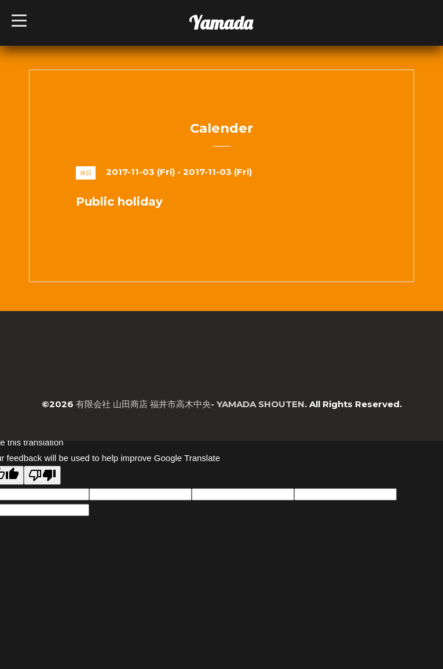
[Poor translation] (42, 475)
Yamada (220, 22)
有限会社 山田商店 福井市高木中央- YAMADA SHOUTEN (190, 404)
